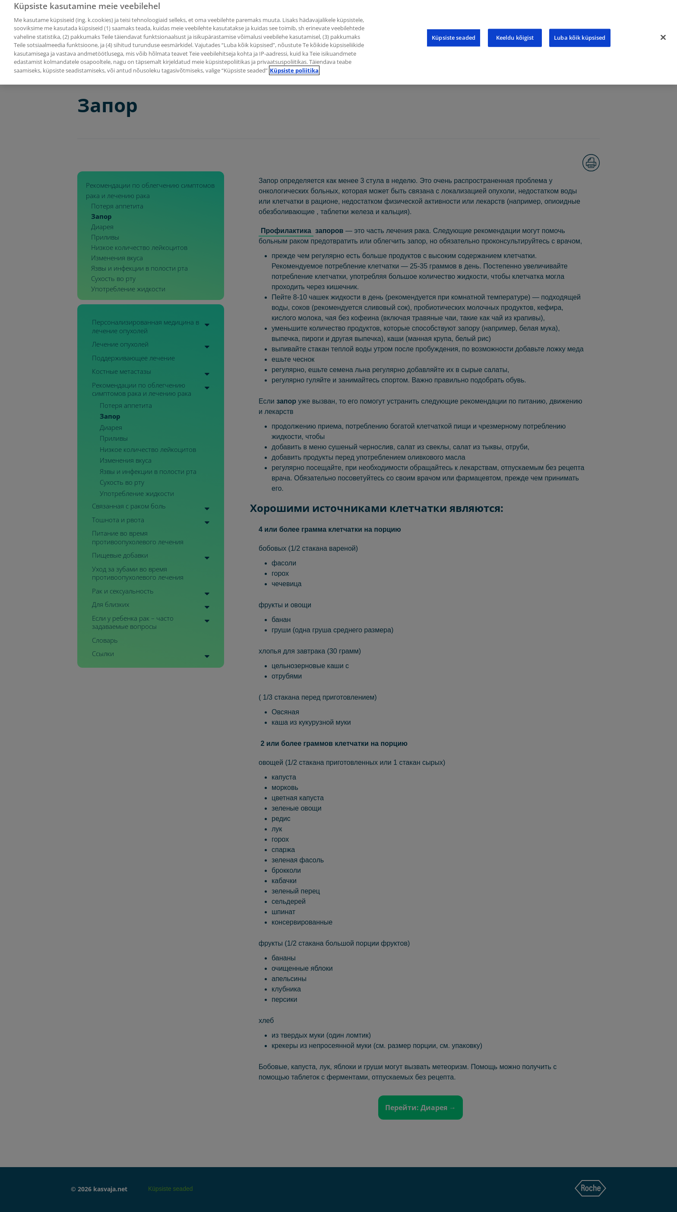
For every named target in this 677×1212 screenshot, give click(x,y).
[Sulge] (663, 30)
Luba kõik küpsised (579, 30)
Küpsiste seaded (453, 30)
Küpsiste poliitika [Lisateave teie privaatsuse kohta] (294, 63)
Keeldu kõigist (515, 30)
